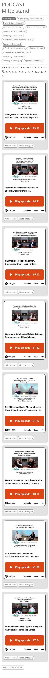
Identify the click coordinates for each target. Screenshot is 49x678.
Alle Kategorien (9, 19)
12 (27, 72)
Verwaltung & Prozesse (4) (13, 56)
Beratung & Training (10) (12, 61)
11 (23, 72)
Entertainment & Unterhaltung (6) (16, 52)
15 (40, 72)
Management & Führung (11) (14, 31)
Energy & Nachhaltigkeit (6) (13, 23)
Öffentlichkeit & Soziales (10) (14, 48)
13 (32, 72)
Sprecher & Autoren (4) (34, 61)
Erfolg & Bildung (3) (36, 48)
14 (36, 72)
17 (3, 75)
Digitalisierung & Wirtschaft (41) (30, 19)
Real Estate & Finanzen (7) (13, 27)
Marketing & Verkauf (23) (12, 35)
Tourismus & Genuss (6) (12, 44)
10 (19, 72)
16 (45, 72)
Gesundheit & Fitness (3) (36, 27)
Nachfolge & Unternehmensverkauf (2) (18, 40)
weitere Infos (10, 145)
